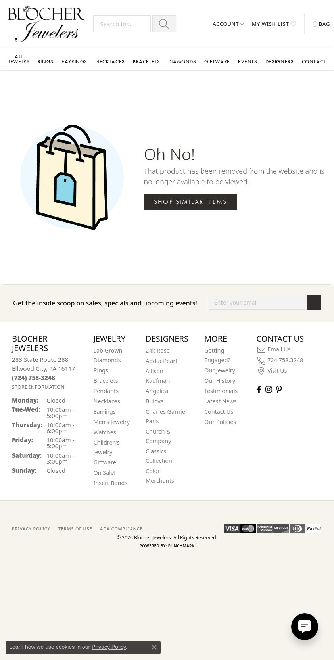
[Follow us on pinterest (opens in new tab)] (279, 389)
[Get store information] (38, 387)
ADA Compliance (121, 528)
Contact (314, 61)
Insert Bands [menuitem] (111, 483)
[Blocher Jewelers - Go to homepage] (48, 24)
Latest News (220, 401)
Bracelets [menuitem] (106, 380)
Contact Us (218, 411)
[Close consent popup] (154, 647)
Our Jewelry (219, 370)
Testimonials (221, 391)
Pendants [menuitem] (106, 391)
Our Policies (220, 422)
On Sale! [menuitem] (105, 472)
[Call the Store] (33, 378)
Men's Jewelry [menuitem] (112, 422)
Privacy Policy (109, 647)
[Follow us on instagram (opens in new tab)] (268, 389)
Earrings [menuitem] (105, 411)
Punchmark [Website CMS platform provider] (181, 546)
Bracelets (146, 61)
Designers (279, 61)
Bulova (155, 401)
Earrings (74, 61)
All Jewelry (18, 59)
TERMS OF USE (75, 528)
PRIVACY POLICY (31, 528)
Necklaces (110, 61)
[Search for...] (122, 23)
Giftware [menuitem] (105, 462)
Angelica (157, 391)
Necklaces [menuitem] (107, 401)
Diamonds (182, 61)
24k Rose (158, 350)
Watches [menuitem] (105, 432)
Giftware (217, 61)
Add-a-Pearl (161, 361)
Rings (46, 61)
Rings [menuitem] (101, 370)
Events (247, 61)
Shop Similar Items (190, 202)
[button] (228, 24)
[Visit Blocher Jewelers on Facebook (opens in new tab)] (259, 389)
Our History (219, 380)
